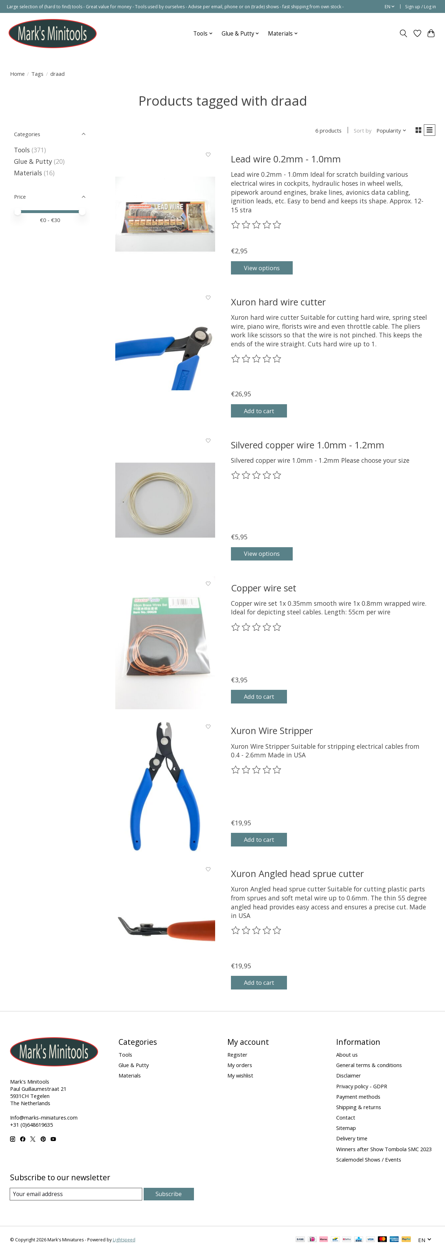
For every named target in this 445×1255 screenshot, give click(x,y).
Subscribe (169, 1195)
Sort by (360, 131)
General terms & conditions (369, 1066)
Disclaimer (348, 1076)
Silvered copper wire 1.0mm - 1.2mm (307, 446)
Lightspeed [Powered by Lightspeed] (124, 1241)
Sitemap (346, 1128)
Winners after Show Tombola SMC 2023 (384, 1150)
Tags (37, 73)
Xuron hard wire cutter (278, 303)
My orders (239, 1066)
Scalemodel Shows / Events (368, 1160)
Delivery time (351, 1139)
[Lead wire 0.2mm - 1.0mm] (165, 215)
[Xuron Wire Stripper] (165, 786)
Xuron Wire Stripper (272, 732)
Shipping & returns (358, 1108)
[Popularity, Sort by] (389, 131)
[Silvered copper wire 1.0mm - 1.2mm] (165, 500)
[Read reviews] (257, 226)
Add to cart (264, 410)
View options (266, 268)
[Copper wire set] (165, 643)
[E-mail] (76, 1195)
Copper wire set (263, 589)
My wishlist (240, 1076)
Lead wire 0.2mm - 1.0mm (286, 160)
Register (237, 1055)
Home (17, 73)
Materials (28, 173)
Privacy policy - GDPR (361, 1087)
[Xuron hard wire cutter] (165, 358)
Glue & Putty (33, 161)
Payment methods (358, 1097)
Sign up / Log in (420, 7)
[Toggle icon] (403, 33)
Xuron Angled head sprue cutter (297, 874)
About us (347, 1055)
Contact (345, 1118)
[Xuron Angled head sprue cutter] (165, 929)
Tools (22, 150)
